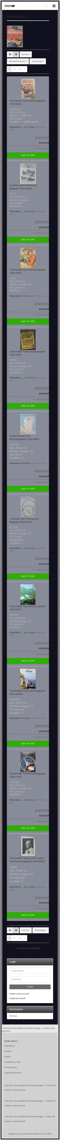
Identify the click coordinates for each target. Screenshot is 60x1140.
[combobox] (26, 54)
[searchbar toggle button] (38, 6)
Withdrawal (9, 1046)
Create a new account (19, 994)
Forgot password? (17, 998)
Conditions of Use (12, 1062)
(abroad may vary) (38, 296)
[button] (10, 54)
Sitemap (13, 1016)
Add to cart (28, 155)
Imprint (7, 1056)
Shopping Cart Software (19, 1134)
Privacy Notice (10, 1067)
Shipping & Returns (13, 1073)
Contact (8, 1051)
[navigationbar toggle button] (54, 6)
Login (30, 987)
